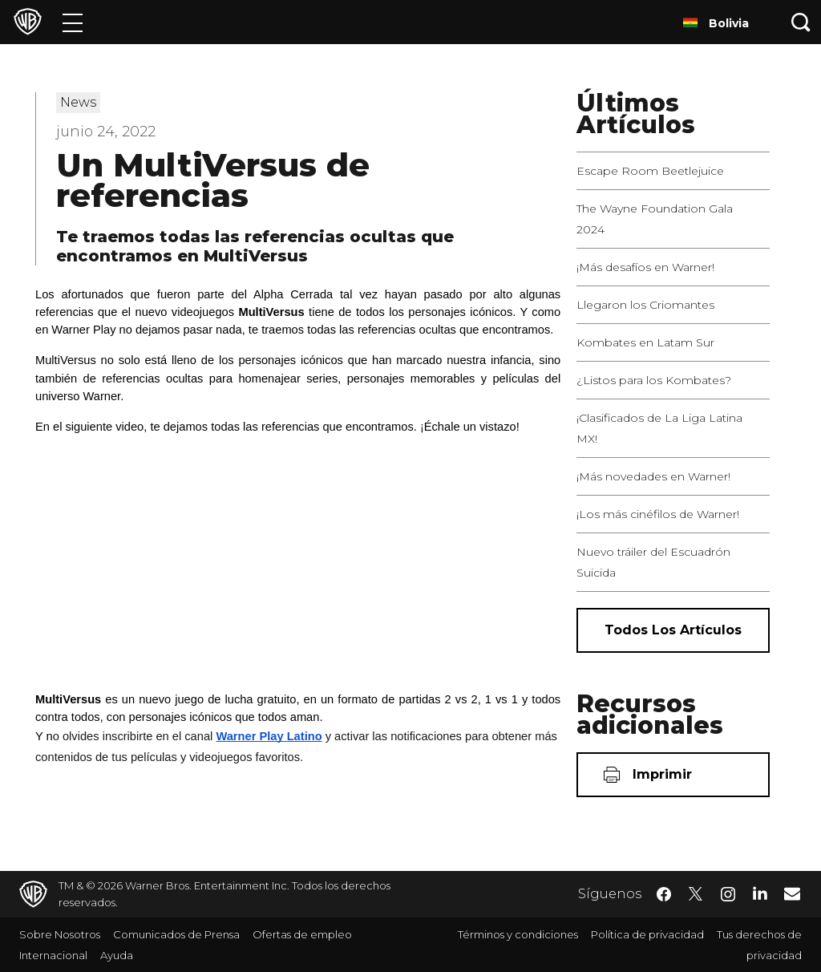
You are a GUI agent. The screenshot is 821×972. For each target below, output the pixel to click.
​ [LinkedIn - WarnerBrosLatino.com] (760, 893)
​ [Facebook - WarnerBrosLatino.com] (663, 894)
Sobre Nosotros (59, 934)
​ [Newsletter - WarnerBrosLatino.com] (792, 893)
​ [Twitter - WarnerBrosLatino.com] (696, 894)
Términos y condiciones (518, 934)
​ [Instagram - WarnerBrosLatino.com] (728, 894)
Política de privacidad (647, 934)
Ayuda (116, 955)
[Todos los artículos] (673, 630)
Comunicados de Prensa (176, 934)
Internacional (53, 955)
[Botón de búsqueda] (801, 22)
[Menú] (73, 22)
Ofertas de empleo (302, 934)
